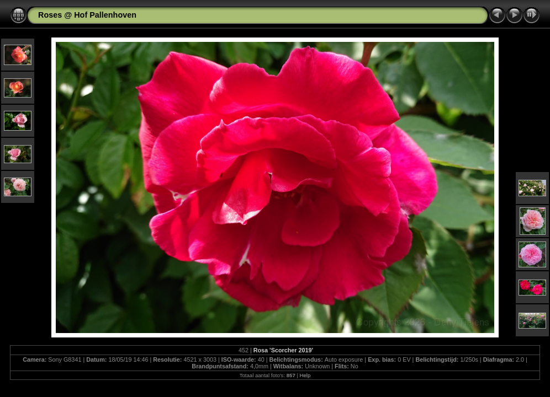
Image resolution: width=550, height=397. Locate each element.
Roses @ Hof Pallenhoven (87, 14)
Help (305, 375)
